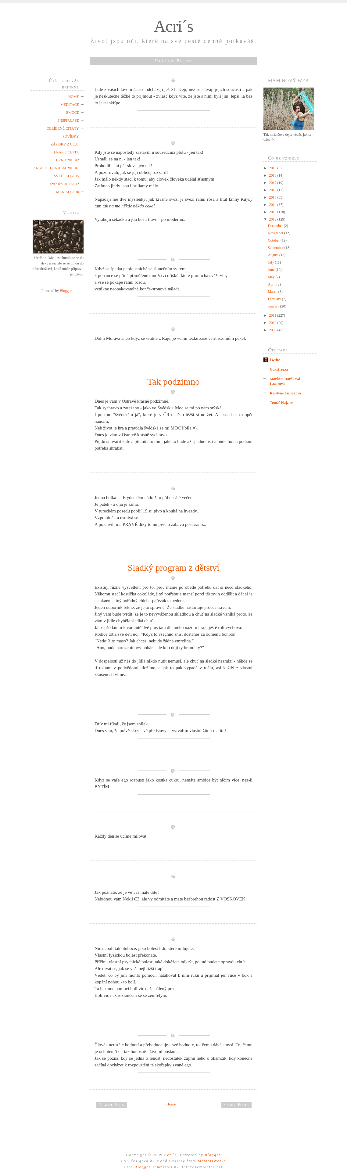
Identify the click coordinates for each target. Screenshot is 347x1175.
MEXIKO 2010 (67, 192)
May (271, 277)
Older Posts (236, 1104)
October (274, 240)
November (276, 233)
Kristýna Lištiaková (285, 393)
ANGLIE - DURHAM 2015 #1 (56, 168)
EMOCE (72, 112)
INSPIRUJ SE (68, 120)
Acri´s (173, 26)
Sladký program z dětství (174, 567)
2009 (273, 330)
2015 (273, 197)
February (275, 299)
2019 (273, 168)
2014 (273, 205)
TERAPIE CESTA (65, 152)
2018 (273, 175)
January (274, 306)
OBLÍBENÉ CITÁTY (63, 128)
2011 (273, 315)
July (271, 262)
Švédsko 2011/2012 (64, 184)
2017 (273, 183)
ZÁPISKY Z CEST (65, 144)
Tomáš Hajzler (281, 403)
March (273, 291)
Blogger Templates (153, 1167)
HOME (73, 97)
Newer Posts (111, 1104)
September (276, 248)
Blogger (65, 291)
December (276, 226)
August (273, 255)
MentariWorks (212, 1161)
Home (171, 1104)
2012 (273, 219)
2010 (273, 323)
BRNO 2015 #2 (67, 160)
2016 (273, 190)
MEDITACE (69, 104)
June (271, 270)
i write (275, 360)
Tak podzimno (173, 381)
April (272, 284)
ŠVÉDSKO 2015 (66, 176)
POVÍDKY (71, 136)
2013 (273, 212)
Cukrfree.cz (279, 369)
